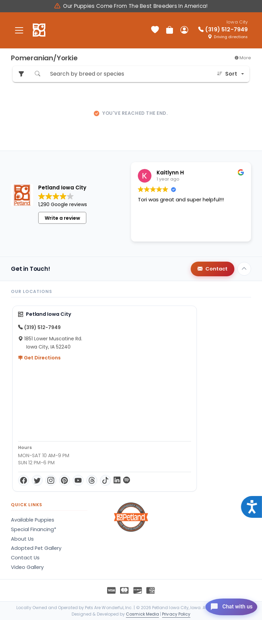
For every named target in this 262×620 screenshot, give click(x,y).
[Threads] (91, 480)
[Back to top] (244, 269)
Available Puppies (32, 519)
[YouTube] (78, 480)
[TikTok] (105, 480)
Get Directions (39, 357)
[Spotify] (126, 480)
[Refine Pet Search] (21, 74)
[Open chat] (225, 604)
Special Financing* (33, 529)
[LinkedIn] (117, 480)
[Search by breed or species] (128, 74)
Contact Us (25, 557)
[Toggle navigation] (19, 30)
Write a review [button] (62, 218)
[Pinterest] (64, 480)
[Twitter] (37, 480)
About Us (22, 539)
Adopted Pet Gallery (36, 548)
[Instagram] (50, 480)
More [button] (243, 58)
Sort (227, 74)
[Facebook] (23, 480)
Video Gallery (27, 567)
